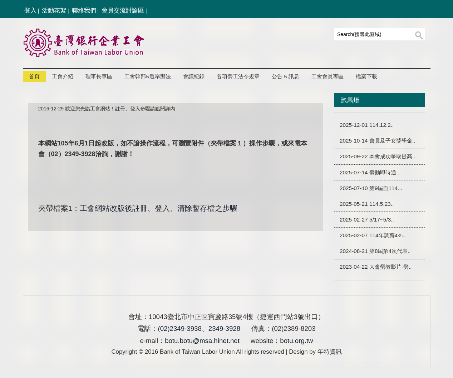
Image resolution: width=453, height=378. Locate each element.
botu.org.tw (296, 340)
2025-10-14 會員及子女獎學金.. (377, 141)
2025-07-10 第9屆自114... (371, 188)
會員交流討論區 (123, 10)
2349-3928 (224, 328)
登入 (30, 10)
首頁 (34, 76)
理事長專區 (98, 76)
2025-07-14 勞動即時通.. (369, 172)
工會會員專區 (327, 76)
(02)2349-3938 (179, 328)
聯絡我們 (84, 10)
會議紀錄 (194, 76)
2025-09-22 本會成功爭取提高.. (377, 157)
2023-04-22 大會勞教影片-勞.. (376, 267)
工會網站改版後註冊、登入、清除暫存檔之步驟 (158, 208)
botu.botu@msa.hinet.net (202, 340)
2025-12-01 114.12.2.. (367, 125)
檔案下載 (366, 76)
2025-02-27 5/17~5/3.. (367, 220)
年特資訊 (329, 351)
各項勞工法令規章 (238, 76)
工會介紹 (62, 76)
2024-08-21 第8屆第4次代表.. (375, 251)
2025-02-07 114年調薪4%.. (372, 235)
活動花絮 (54, 10)
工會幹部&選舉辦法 (147, 76)
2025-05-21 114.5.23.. (367, 204)
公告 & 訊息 (285, 76)
